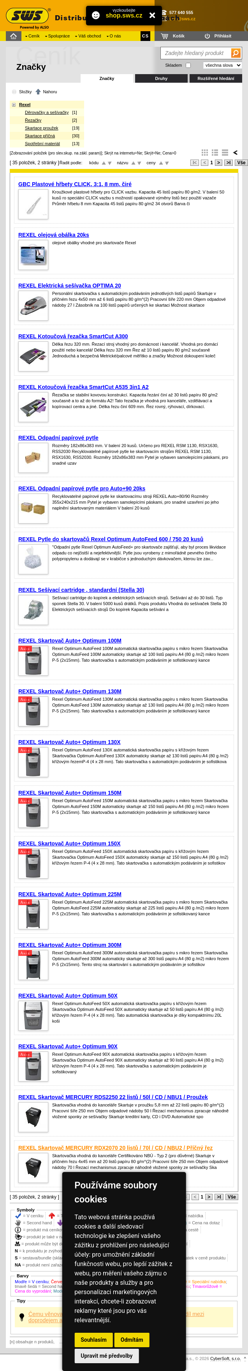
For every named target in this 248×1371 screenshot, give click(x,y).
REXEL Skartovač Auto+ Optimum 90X (68, 1046)
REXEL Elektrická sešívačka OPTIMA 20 (69, 285)
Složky (25, 91)
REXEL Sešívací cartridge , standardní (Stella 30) (81, 590)
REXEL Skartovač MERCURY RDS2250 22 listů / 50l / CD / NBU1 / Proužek (113, 1097)
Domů (14, 36)
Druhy (161, 78)
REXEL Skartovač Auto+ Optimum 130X (69, 742)
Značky (107, 78)
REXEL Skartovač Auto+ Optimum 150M (69, 793)
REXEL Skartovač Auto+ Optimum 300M (69, 945)
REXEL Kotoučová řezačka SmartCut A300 (73, 336)
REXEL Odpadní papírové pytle (58, 438)
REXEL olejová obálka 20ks (53, 235)
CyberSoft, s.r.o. (225, 1358)
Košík (179, 36)
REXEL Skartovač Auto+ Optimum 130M (69, 691)
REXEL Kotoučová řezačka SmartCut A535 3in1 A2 (83, 387)
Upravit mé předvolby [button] (106, 1356)
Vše (241, 162)
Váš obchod (89, 36)
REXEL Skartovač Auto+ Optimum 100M (69, 641)
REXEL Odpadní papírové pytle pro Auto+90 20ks (81, 488)
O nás (115, 36)
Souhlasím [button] (94, 1340)
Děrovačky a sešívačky (47, 112)
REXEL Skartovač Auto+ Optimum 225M (69, 894)
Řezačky (33, 120)
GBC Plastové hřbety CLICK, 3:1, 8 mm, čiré (75, 184)
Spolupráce (59, 36)
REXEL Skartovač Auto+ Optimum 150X (69, 843)
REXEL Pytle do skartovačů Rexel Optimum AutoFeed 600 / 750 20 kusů (110, 539)
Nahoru (50, 91)
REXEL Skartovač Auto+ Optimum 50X (68, 996)
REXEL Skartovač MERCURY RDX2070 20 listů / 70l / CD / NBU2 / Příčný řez (115, 1148)
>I (228, 162)
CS (145, 36)
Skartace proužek (41, 128)
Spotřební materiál (42, 143)
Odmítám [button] (132, 1340)
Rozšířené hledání (215, 78)
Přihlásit (223, 36)
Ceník (34, 36)
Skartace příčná (40, 135)
